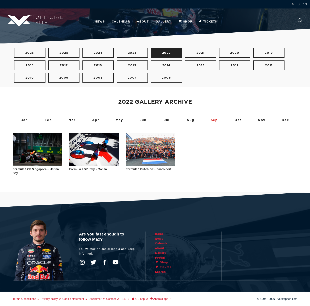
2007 (132, 77)
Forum (160, 257)
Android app (158, 298)
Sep (214, 120)
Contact (111, 298)
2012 (235, 65)
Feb (48, 120)
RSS (123, 298)
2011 (269, 65)
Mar (71, 120)
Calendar (121, 21)
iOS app (138, 298)
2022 (166, 52)
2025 (64, 52)
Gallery (163, 21)
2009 (64, 77)
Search (300, 20)
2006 (166, 77)
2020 (234, 52)
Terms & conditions (24, 298)
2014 (166, 65)
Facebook (104, 262)
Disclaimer (95, 298)
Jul (167, 120)
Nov (262, 120)
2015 (132, 65)
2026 (29, 52)
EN (304, 4)
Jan (24, 120)
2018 (30, 65)
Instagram (82, 262)
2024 (98, 52)
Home (159, 233)
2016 (98, 65)
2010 (30, 77)
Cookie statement (73, 298)
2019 (269, 52)
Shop (185, 21)
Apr (95, 120)
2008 (98, 77)
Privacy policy (49, 298)
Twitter (93, 262)
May (119, 120)
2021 (201, 52)
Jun (143, 120)
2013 (201, 65)
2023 (132, 52)
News (100, 21)
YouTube (115, 262)
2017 (64, 65)
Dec (285, 120)
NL (294, 4)
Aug (190, 120)
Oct (237, 120)
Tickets (207, 21)
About (143, 21)
